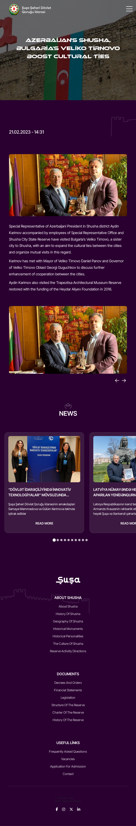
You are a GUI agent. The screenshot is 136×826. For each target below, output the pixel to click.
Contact (68, 774)
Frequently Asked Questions (68, 751)
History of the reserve (68, 720)
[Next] (124, 380)
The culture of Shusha (68, 643)
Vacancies (68, 759)
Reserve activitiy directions (68, 651)
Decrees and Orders (68, 682)
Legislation (68, 697)
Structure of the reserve (68, 705)
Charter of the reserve (68, 712)
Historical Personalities (68, 636)
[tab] (54, 540)
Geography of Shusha (68, 621)
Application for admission (68, 766)
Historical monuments (68, 629)
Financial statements (68, 690)
